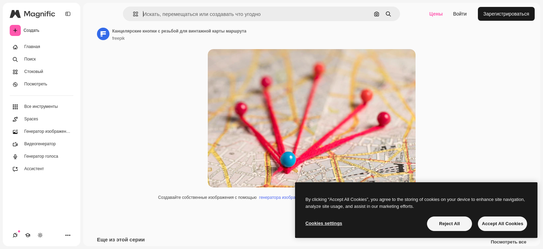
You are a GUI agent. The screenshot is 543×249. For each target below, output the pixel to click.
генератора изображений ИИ (286, 197)
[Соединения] (15, 235)
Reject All (449, 223)
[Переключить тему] (40, 235)
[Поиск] (41, 59)
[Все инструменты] (41, 106)
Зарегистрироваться (506, 14)
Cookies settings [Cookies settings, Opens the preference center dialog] (323, 223)
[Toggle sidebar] (67, 13)
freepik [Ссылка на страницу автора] (118, 38)
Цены (436, 14)
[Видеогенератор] (41, 144)
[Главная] (41, 47)
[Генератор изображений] (41, 131)
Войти (459, 14)
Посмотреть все (508, 242)
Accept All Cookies (502, 223)
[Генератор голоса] (41, 156)
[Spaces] (41, 119)
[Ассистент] (41, 169)
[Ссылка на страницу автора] (103, 34)
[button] (132, 14)
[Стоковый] (41, 71)
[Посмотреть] (41, 84)
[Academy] (27, 235)
